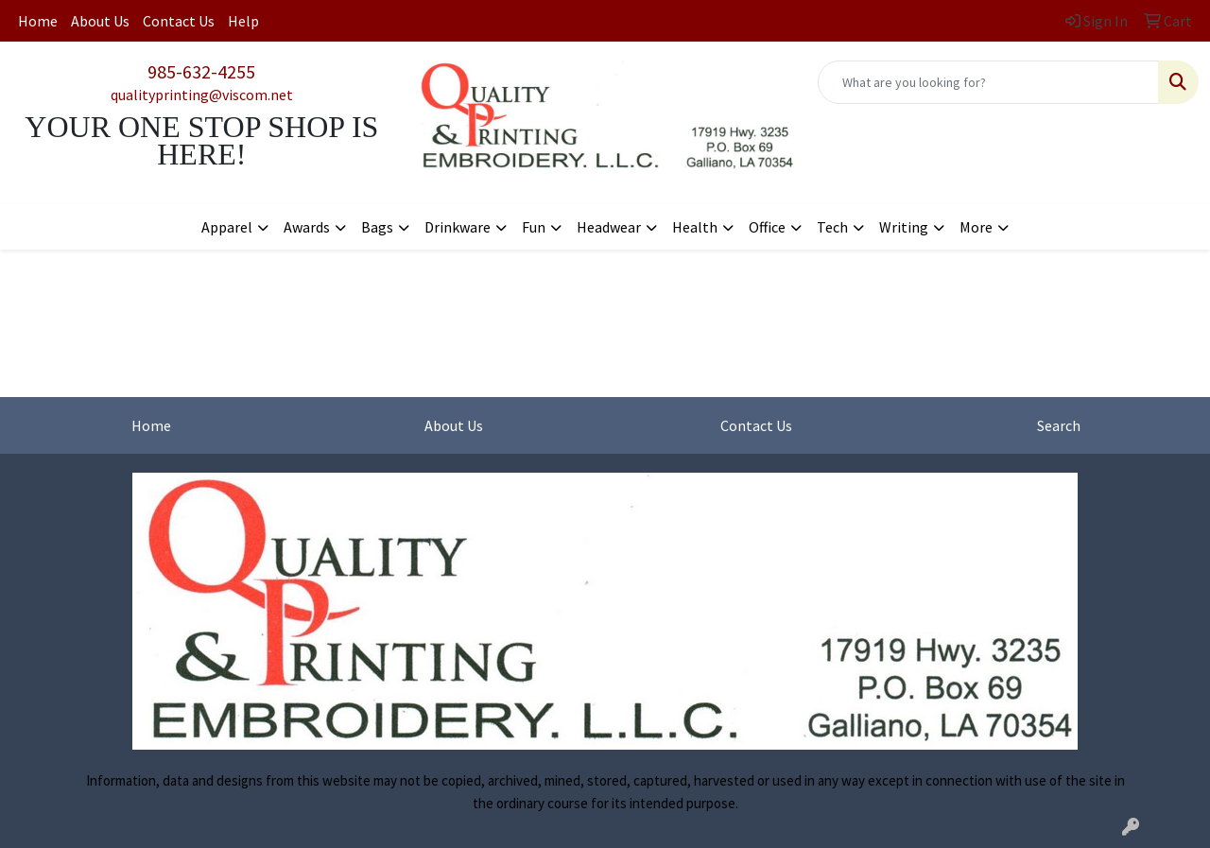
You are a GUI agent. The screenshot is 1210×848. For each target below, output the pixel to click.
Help (243, 20)
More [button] (976, 226)
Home (38, 20)
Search (1058, 425)
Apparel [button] (226, 226)
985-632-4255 (201, 71)
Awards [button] (307, 226)
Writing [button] (903, 226)
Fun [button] (533, 226)
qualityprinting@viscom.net (202, 94)
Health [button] (694, 226)
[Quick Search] (988, 82)
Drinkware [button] (457, 226)
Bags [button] (377, 226)
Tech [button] (832, 226)
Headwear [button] (609, 226)
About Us (100, 20)
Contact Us (179, 20)
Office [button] (767, 226)
